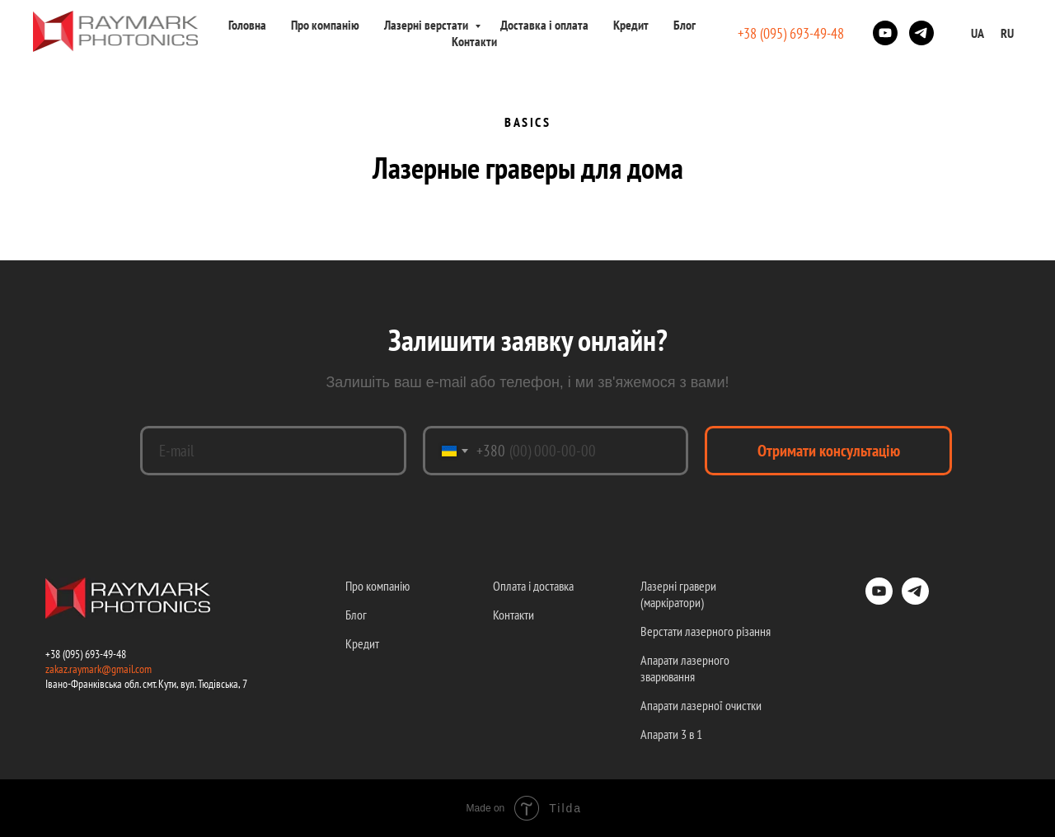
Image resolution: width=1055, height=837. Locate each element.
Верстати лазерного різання (705, 631)
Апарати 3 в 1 (671, 734)
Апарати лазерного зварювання (684, 668)
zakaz (56, 669)
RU (1007, 33)
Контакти (474, 41)
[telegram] (921, 33)
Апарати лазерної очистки (701, 705)
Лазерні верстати (427, 24)
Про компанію (325, 24)
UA (977, 33)
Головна (247, 24)
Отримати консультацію (828, 450)
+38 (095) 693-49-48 (791, 33)
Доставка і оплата (544, 24)
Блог (684, 24)
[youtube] (885, 33)
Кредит (631, 24)
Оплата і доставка (533, 585)
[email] (273, 450)
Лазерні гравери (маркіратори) (678, 593)
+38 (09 (60, 654)
